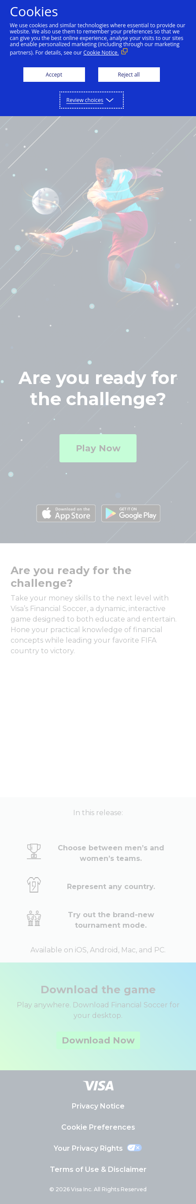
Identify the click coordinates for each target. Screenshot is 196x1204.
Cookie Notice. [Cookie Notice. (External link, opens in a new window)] (100, 52)
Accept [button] (54, 74)
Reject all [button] (129, 74)
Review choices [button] (85, 100)
